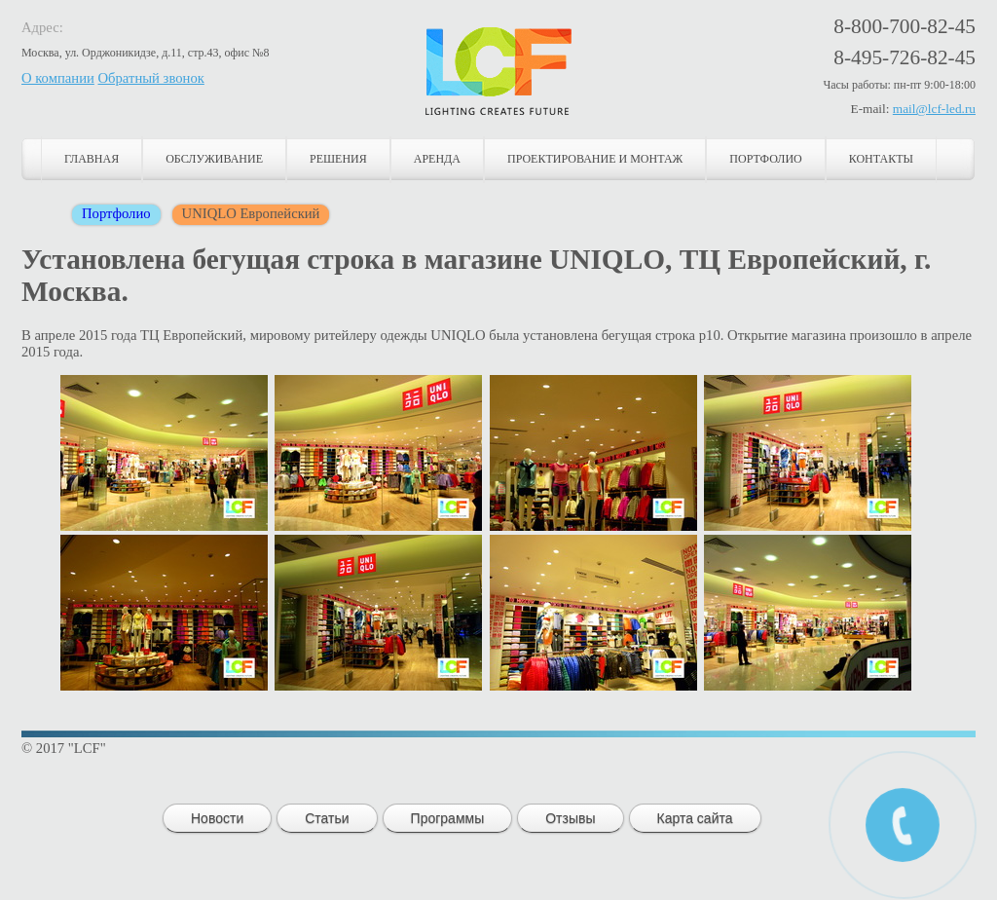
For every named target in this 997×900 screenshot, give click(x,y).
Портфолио (765, 159)
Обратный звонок (151, 78)
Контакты (881, 159)
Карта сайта (695, 818)
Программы (448, 818)
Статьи (327, 818)
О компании (57, 78)
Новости (217, 818)
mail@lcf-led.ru (934, 108)
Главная (91, 159)
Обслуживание (214, 159)
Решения (338, 159)
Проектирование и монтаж (595, 159)
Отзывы (570, 818)
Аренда (437, 159)
